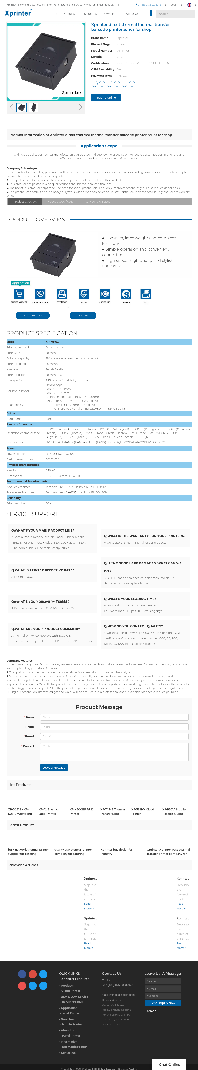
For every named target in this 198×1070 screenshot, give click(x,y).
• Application (68, 1000)
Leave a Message (54, 771)
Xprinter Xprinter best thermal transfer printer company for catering (168, 859)
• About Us (66, 1022)
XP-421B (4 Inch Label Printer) (49, 819)
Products (69, 12)
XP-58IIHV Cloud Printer (142, 819)
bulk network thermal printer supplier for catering (28, 859)
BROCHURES (33, 315)
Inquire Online (106, 97)
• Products (66, 978)
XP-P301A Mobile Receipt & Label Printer (174, 819)
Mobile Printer (72, 1016)
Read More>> (56, 910)
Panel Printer (71, 1027)
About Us (132, 12)
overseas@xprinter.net (122, 987)
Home (53, 12)
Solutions (90, 12)
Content (27, 750)
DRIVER (83, 315)
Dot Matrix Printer (74, 1039)
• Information (68, 1034)
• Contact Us (67, 1045)
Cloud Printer (70, 983)
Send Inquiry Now (163, 995)
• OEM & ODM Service (73, 989)
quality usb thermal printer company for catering (73, 859)
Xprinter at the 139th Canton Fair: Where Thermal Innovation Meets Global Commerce (72, 885)
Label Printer (70, 1005)
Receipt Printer (72, 994)
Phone (29, 731)
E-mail (28, 740)
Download (110, 12)
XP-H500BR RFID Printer (81, 819)
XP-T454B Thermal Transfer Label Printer (112, 819)
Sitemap (150, 1003)
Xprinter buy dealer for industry (116, 859)
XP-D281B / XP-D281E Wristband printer (20, 819)
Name (29, 721)
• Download (67, 1011)
